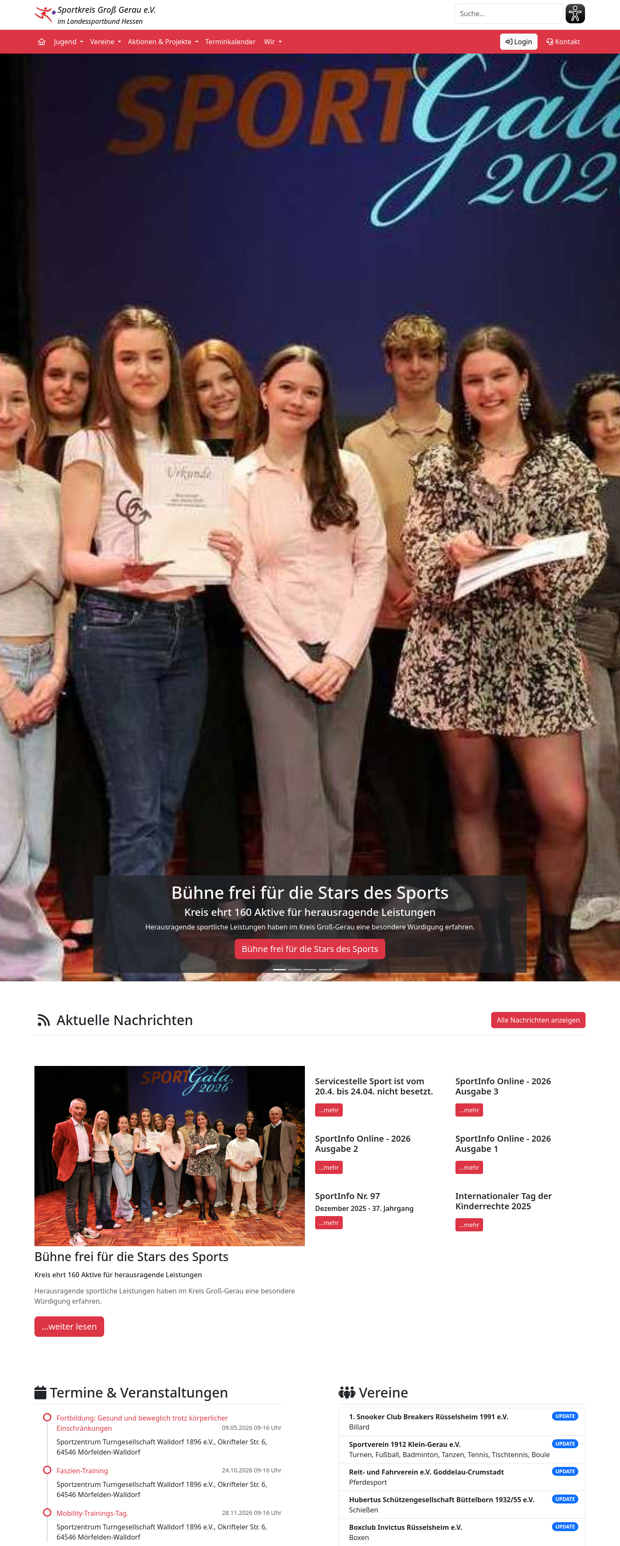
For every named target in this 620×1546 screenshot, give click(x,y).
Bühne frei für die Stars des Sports (310, 949)
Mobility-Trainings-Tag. (92, 1513)
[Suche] (509, 13)
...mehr (329, 1110)
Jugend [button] (66, 41)
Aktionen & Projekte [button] (160, 41)
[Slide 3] (310, 970)
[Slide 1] (279, 970)
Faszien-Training (82, 1470)
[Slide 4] (325, 970)
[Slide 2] (294, 970)
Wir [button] (270, 41)
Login (519, 41)
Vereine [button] (103, 41)
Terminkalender (230, 41)
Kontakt (563, 41)
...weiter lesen (69, 1326)
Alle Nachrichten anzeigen (538, 1020)
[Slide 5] (340, 970)
